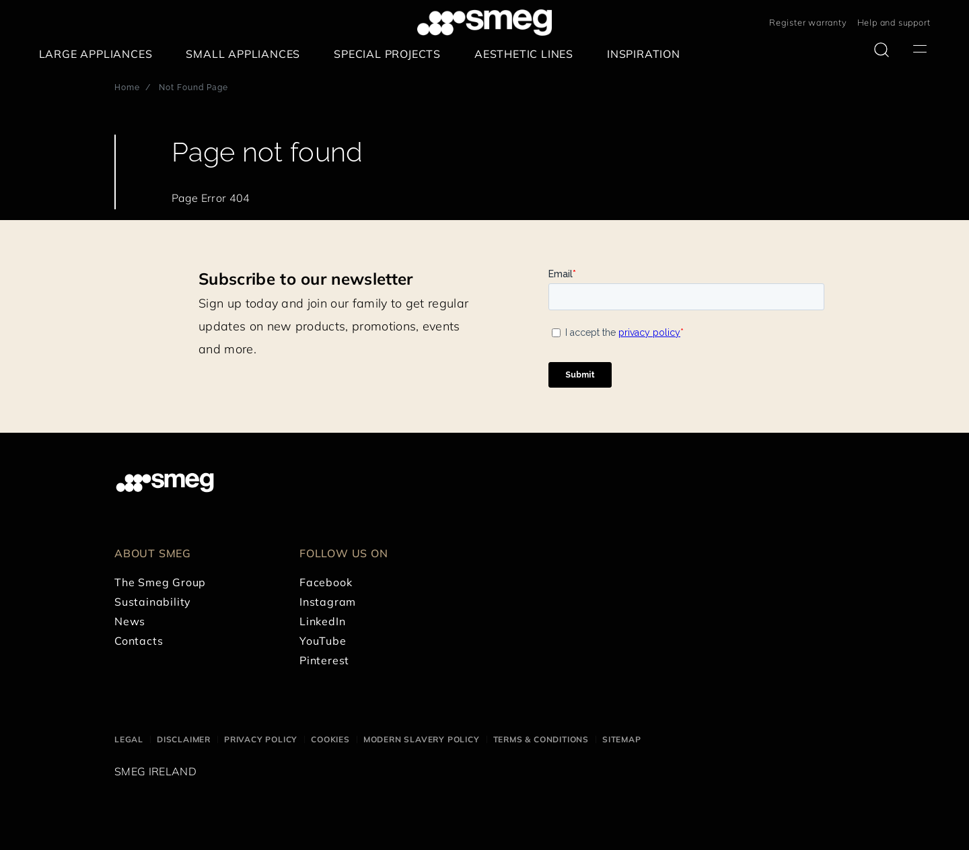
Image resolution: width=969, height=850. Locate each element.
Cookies (330, 739)
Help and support (894, 22)
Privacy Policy (260, 739)
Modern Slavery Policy (421, 739)
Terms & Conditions (541, 739)
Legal (128, 739)
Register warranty (808, 22)
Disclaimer (184, 739)
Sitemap (621, 739)
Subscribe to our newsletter (306, 279)
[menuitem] (99, 54)
